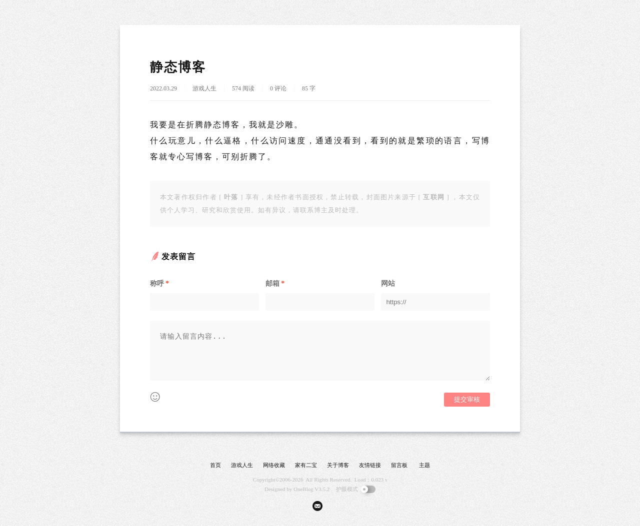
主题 (424, 465)
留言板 (399, 465)
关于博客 (338, 465)
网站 (388, 283)
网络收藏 (274, 465)
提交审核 (467, 399)
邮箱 (275, 283)
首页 (215, 465)
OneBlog (304, 489)
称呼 (159, 283)
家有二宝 (306, 465)
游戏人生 (204, 88)
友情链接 (370, 465)
